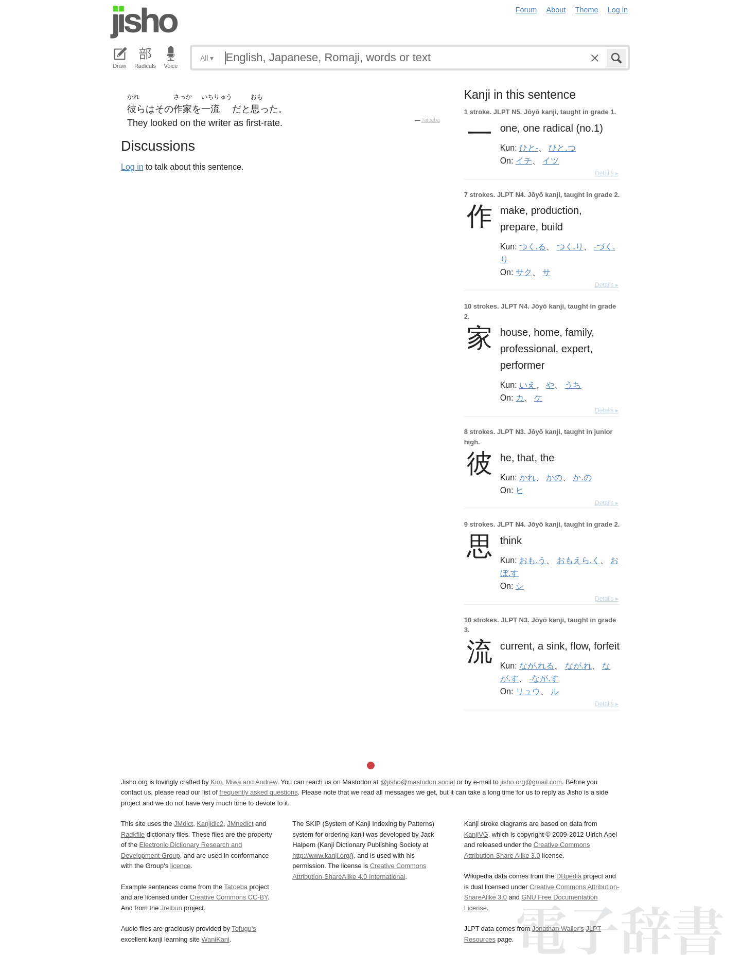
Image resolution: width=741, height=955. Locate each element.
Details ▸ (607, 173)
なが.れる (536, 665)
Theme (586, 10)
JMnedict (240, 823)
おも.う (532, 560)
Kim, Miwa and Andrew (243, 782)
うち (572, 384)
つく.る (532, 246)
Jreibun (171, 908)
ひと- (528, 147)
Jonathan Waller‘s (558, 928)
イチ (524, 160)
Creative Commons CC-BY (229, 897)
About (556, 10)
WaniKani (216, 939)
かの (554, 477)
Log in (618, 10)
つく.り (570, 246)
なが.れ (578, 665)
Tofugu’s (244, 928)
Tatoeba (430, 120)
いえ (527, 384)
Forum (526, 10)
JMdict (183, 823)
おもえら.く (578, 560)
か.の (582, 477)
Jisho (144, 22)
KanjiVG (476, 834)
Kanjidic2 (210, 823)
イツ (550, 160)
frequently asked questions (258, 792)
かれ (527, 477)
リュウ (528, 691)
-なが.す (543, 678)
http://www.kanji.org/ (321, 855)
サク (524, 272)
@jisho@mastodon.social (417, 782)
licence (180, 866)
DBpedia (568, 876)
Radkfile (133, 834)
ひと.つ (562, 147)
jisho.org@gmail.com (531, 782)
